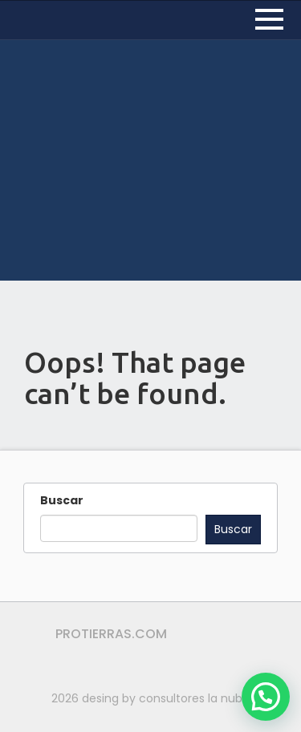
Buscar (61, 500)
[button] (266, 697)
